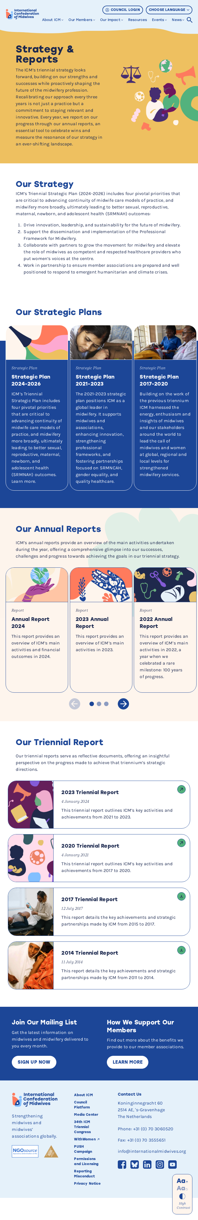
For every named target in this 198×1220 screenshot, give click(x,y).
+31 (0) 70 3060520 (153, 1151)
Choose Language (169, 10)
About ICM (51, 20)
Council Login (122, 10)
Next (122, 726)
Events (158, 20)
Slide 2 (99, 726)
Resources (137, 20)
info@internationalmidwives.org (152, 1173)
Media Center (86, 1137)
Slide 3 (106, 726)
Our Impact (110, 20)
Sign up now (34, 1084)
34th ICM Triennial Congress (82, 1149)
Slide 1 (91, 726)
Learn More (127, 1084)
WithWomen (84, 1162)
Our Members (80, 20)
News (177, 20)
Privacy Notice (87, 1206)
